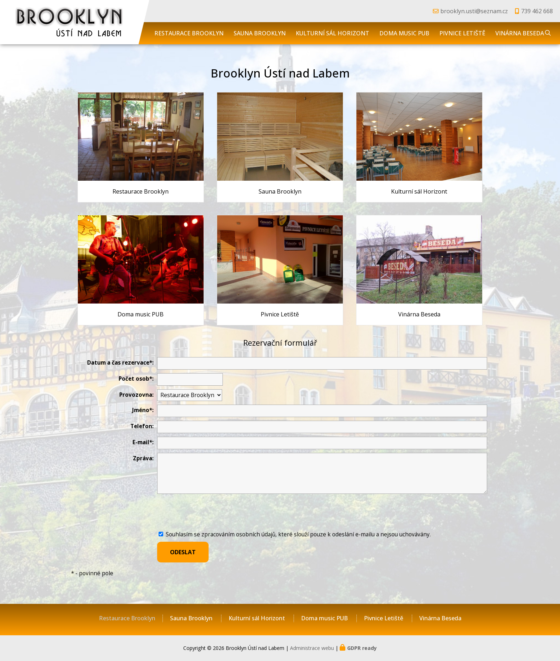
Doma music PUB (404, 33)
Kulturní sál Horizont (332, 33)
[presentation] (211, 513)
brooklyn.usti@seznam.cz (474, 11)
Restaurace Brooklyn (189, 33)
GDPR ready (362, 648)
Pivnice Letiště (462, 33)
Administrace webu (312, 648)
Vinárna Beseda (519, 33)
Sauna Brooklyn (260, 33)
